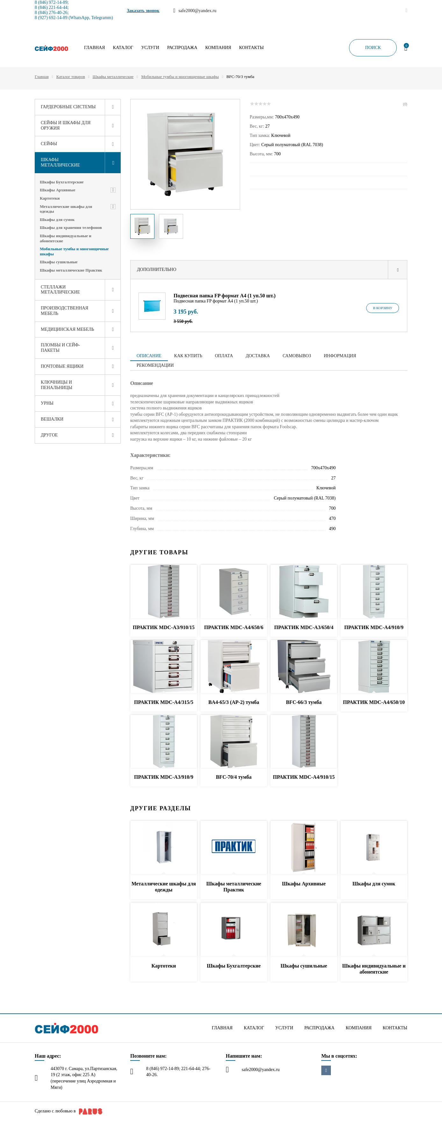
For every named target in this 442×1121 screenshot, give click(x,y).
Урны (47, 403)
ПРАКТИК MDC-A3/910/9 (163, 777)
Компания (218, 48)
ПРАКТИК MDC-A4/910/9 (373, 627)
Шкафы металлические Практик (71, 270)
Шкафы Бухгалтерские (61, 182)
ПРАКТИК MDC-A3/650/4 (303, 627)
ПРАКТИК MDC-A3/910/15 (164, 627)
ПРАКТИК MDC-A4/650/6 (233, 627)
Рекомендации (155, 365)
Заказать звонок (143, 10)
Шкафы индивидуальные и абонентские (65, 238)
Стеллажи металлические (60, 290)
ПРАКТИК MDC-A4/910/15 (304, 777)
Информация (340, 355)
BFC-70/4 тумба (234, 777)
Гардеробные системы (68, 106)
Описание (149, 355)
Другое (49, 435)
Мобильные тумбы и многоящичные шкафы (180, 76)
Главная (94, 48)
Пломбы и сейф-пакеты (60, 348)
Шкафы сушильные (59, 261)
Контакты (251, 48)
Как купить (188, 355)
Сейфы (49, 143)
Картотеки (50, 198)
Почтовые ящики (62, 366)
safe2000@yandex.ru (261, 1069)
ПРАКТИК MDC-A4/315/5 (163, 702)
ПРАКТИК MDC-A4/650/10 (374, 702)
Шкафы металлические (113, 76)
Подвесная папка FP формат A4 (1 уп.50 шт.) (224, 295)
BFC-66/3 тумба (304, 702)
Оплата (224, 355)
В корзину (382, 308)
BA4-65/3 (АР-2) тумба (233, 702)
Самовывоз (296, 355)
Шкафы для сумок (57, 219)
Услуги (150, 48)
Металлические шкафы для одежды (66, 209)
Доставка (258, 355)
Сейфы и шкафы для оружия (65, 125)
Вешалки (52, 419)
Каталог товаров (70, 76)
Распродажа (182, 48)
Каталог (123, 48)
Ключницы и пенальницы (56, 385)
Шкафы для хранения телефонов (71, 227)
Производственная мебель (64, 311)
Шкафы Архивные (57, 190)
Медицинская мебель (67, 329)
